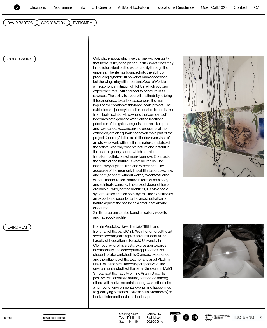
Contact (241, 7)
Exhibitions (37, 7)
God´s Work (53, 22)
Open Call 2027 (214, 7)
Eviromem (82, 22)
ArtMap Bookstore (133, 7)
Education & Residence (175, 7)
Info (82, 7)
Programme (62, 7)
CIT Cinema (101, 7)
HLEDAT (17, 7)
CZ (256, 7)
